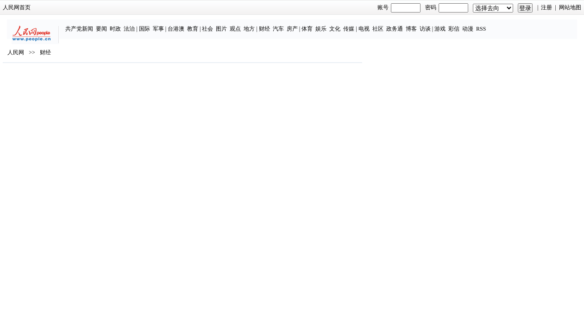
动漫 (484, 24)
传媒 (364, 24)
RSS (497, 24)
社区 (394, 24)
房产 (308, 24)
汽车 (294, 24)
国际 (160, 24)
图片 (238, 24)
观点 (251, 24)
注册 (479, 7)
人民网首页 (84, 7)
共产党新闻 (95, 24)
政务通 (410, 24)
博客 (427, 24)
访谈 (441, 24)
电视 (380, 24)
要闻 (117, 24)
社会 (224, 24)
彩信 (470, 24)
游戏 (456, 24)
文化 (351, 24)
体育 (323, 24)
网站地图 (503, 7)
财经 (280, 24)
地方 (265, 24)
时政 (131, 24)
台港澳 (192, 24)
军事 (174, 24)
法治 (145, 24)
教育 (208, 24)
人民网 (83, 79)
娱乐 (337, 24)
